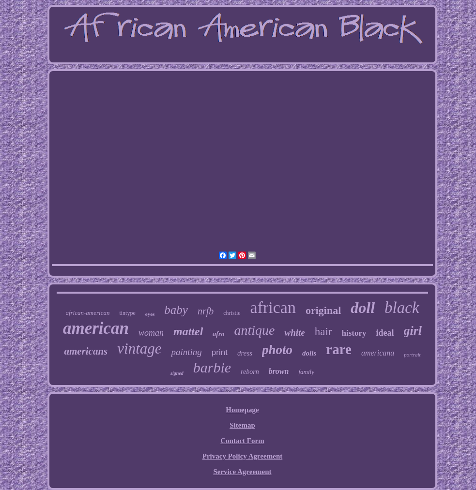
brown (279, 371)
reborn (250, 371)
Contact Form (242, 441)
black (401, 307)
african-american (87, 312)
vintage (139, 348)
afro (218, 334)
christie (231, 313)
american (96, 328)
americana (377, 353)
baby (176, 309)
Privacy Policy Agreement (242, 456)
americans (85, 351)
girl (413, 331)
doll (363, 307)
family (306, 371)
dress (244, 353)
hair (323, 332)
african (273, 307)
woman (151, 333)
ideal (385, 333)
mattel (188, 331)
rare (339, 349)
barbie (212, 367)
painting (186, 352)
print (220, 352)
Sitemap (242, 425)
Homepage (242, 410)
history (353, 333)
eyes (150, 314)
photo (277, 349)
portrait (412, 354)
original (323, 310)
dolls (309, 353)
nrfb (206, 311)
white (294, 332)
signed (177, 373)
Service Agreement (242, 471)
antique (254, 330)
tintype (127, 313)
